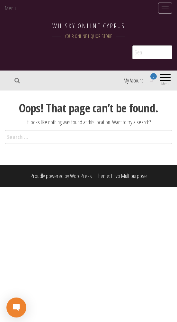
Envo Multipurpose (129, 176)
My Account (133, 80)
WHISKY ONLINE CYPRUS (88, 26)
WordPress (81, 176)
